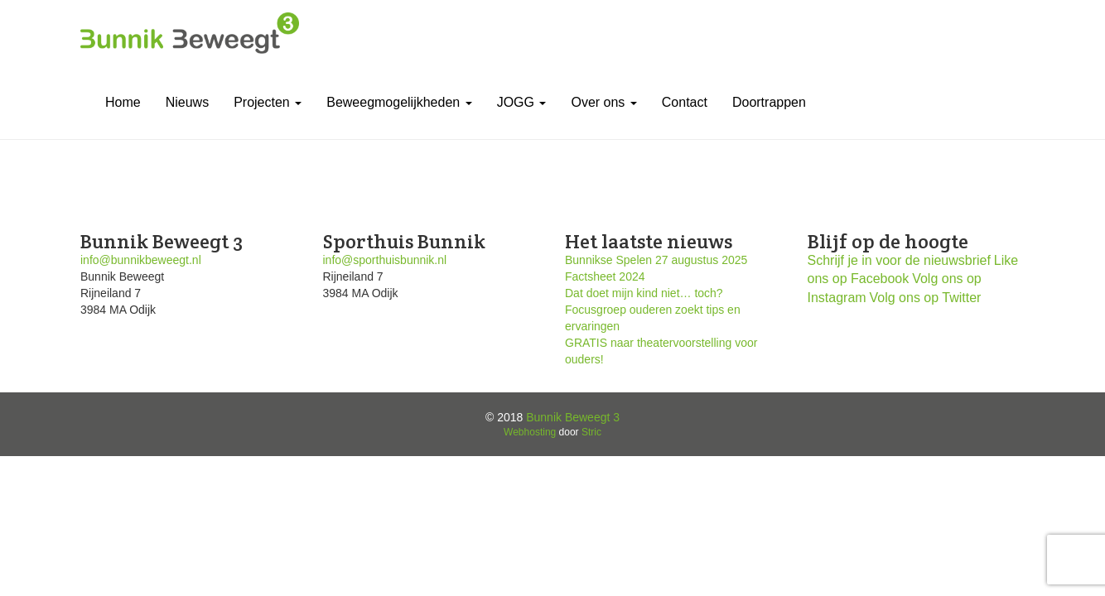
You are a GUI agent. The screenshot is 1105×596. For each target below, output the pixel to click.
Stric (591, 432)
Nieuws (187, 102)
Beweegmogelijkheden (398, 102)
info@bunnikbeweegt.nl (140, 260)
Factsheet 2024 (605, 276)
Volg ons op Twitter (926, 298)
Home (123, 102)
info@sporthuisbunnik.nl (385, 260)
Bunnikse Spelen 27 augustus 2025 (656, 260)
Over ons (603, 102)
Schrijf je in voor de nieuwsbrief (899, 260)
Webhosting (530, 432)
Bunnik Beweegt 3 (573, 417)
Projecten (268, 102)
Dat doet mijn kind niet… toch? (644, 293)
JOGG (522, 102)
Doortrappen (769, 102)
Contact (684, 102)
